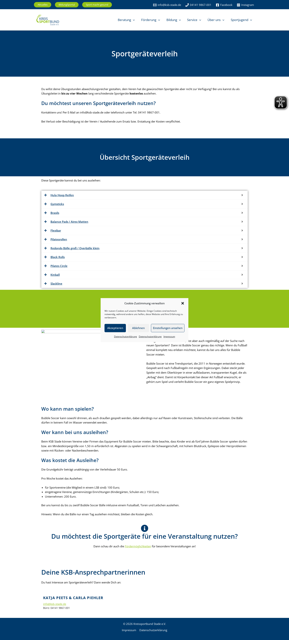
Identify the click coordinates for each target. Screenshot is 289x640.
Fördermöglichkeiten (138, 546)
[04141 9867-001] (198, 5)
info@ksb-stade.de (54, 604)
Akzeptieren (115, 328)
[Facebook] (224, 5)
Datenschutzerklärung (125, 336)
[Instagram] (245, 5)
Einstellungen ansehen (167, 328)
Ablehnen (138, 328)
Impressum (169, 336)
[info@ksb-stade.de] (167, 5)
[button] (182, 303)
